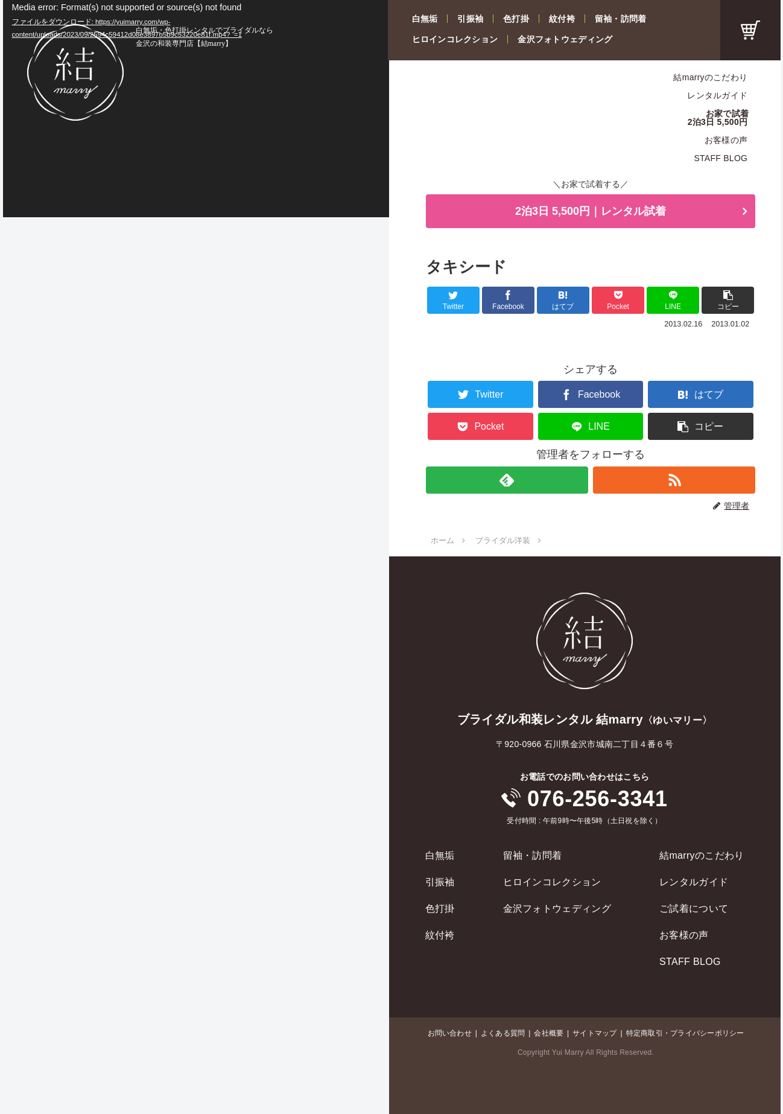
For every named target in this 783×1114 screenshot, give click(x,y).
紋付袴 (562, 19)
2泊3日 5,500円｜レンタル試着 (590, 211)
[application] (196, 108)
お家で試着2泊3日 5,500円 (718, 118)
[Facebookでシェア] (508, 300)
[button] (728, 300)
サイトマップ (594, 1033)
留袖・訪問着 (621, 19)
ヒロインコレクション (455, 39)
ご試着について (693, 908)
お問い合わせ (450, 1033)
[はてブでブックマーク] (563, 300)
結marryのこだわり (710, 77)
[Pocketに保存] (618, 300)
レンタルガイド (717, 95)
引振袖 (470, 19)
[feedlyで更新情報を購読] (507, 480)
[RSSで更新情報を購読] (674, 480)
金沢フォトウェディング (565, 39)
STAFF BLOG (720, 158)
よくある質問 (503, 1033)
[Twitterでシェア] (453, 300)
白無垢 (425, 19)
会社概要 (548, 1033)
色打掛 (516, 19)
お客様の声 (726, 140)
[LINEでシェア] (673, 300)
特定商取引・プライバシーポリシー (685, 1033)
